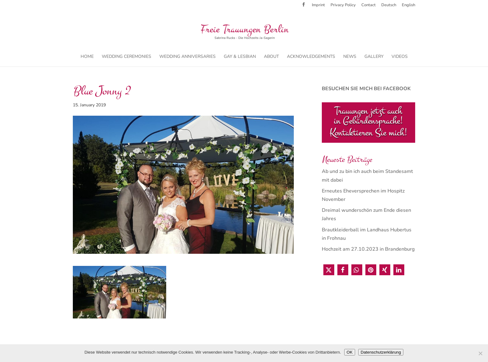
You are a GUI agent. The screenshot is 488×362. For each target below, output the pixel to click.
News (349, 56)
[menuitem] (388, 6)
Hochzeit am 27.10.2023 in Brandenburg (368, 249)
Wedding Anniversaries (187, 56)
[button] (328, 269)
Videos (400, 56)
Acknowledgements (311, 56)
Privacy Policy (343, 5)
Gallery (373, 56)
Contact (368, 5)
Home (87, 56)
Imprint (318, 5)
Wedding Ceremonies (126, 56)
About (271, 56)
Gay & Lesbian (240, 56)
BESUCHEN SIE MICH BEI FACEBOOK (366, 88)
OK (350, 352)
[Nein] (480, 353)
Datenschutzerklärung (381, 352)
